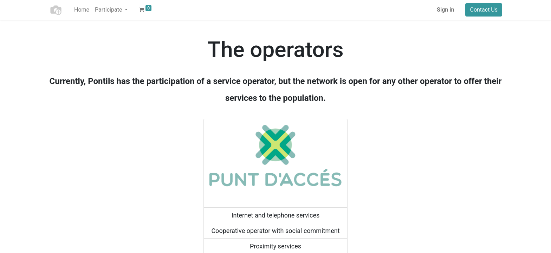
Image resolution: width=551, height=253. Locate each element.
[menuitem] (81, 10)
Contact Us (484, 9)
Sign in (445, 9)
